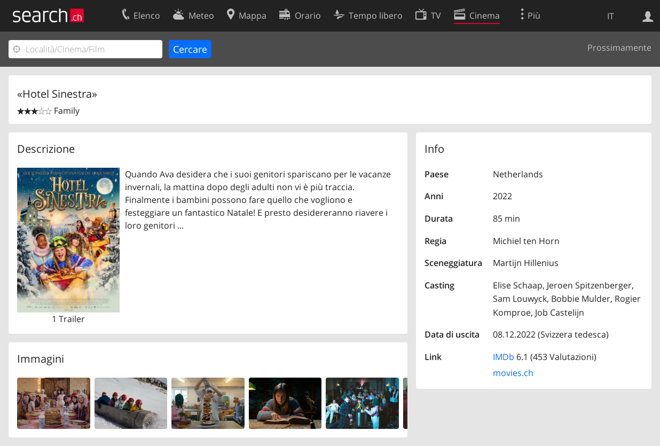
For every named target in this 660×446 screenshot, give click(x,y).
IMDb (503, 357)
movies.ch (513, 373)
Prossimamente (619, 47)
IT (610, 16)
